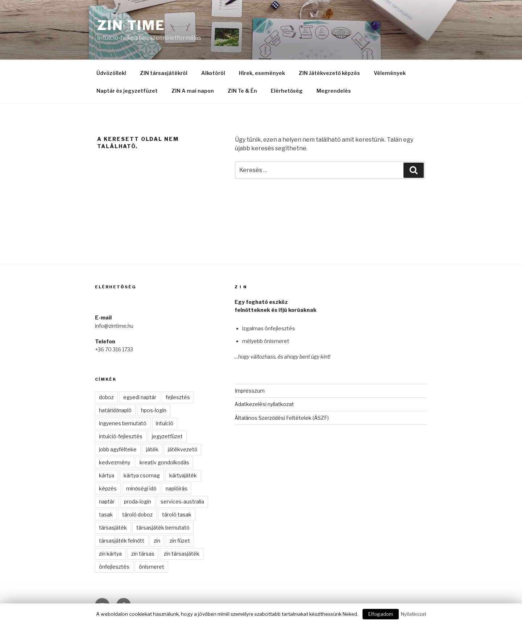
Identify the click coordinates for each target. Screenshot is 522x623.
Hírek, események (262, 73)
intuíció (164, 423)
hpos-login (153, 410)
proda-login (137, 501)
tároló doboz (137, 514)
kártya (106, 475)
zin (157, 541)
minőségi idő (141, 488)
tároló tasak (176, 514)
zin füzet (180, 541)
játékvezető (182, 449)
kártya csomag (142, 475)
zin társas (142, 554)
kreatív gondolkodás (164, 462)
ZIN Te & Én (242, 91)
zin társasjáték (181, 554)
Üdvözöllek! (111, 73)
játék (152, 449)
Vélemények (390, 73)
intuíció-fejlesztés (120, 436)
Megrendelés (333, 91)
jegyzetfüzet (167, 436)
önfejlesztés (114, 567)
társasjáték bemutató (163, 527)
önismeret (151, 567)
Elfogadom (380, 614)
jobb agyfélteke (118, 449)
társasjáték (113, 527)
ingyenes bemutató (122, 423)
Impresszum (250, 391)
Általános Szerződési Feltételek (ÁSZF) (282, 418)
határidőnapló (115, 410)
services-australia (182, 501)
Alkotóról (213, 73)
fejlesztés (178, 397)
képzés (108, 488)
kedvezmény (114, 462)
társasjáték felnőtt (121, 541)
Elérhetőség (287, 91)
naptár (107, 501)
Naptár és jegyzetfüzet (127, 91)
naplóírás (176, 488)
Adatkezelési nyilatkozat (264, 404)
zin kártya (110, 554)
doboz (106, 397)
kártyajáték (183, 475)
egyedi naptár (139, 397)
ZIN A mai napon (192, 91)
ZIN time (131, 25)
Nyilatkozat (413, 614)
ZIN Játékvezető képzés (329, 73)
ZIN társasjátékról (163, 73)
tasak (106, 514)
